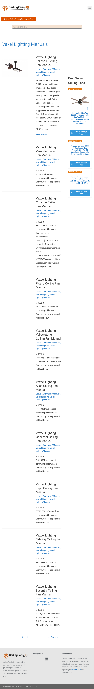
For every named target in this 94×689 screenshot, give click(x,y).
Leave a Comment (44, 69)
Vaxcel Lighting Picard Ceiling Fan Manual (48, 283)
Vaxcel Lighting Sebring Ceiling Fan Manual (48, 538)
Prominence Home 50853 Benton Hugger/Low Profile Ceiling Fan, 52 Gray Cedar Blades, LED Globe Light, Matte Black (80, 150)
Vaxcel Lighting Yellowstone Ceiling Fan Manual (48, 334)
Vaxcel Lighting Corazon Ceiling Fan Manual (46, 202)
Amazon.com (76, 668)
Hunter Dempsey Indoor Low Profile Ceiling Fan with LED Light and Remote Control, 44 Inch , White (80, 180)
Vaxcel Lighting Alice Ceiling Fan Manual (47, 385)
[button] (90, 8)
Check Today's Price (81, 133)
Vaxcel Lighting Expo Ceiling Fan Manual (47, 487)
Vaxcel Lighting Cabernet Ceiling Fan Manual (47, 436)
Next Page (52, 635)
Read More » (41, 134)
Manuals (57, 69)
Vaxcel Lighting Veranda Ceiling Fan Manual (46, 151)
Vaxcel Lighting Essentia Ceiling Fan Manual (46, 589)
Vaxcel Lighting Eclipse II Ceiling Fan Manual (46, 61)
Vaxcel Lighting (42, 72)
